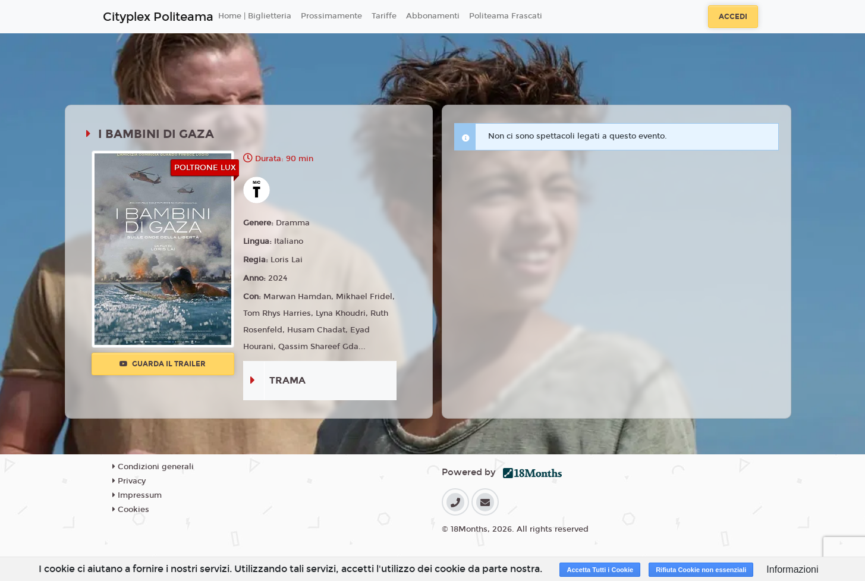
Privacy (129, 481)
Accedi (733, 16)
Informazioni (792, 569)
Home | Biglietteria (254, 16)
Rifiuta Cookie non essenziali (701, 569)
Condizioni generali (153, 467)
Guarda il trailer (162, 364)
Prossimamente (331, 16)
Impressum (137, 495)
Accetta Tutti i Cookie (600, 569)
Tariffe (384, 16)
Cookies (130, 509)
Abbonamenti (433, 16)
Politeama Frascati (505, 16)
